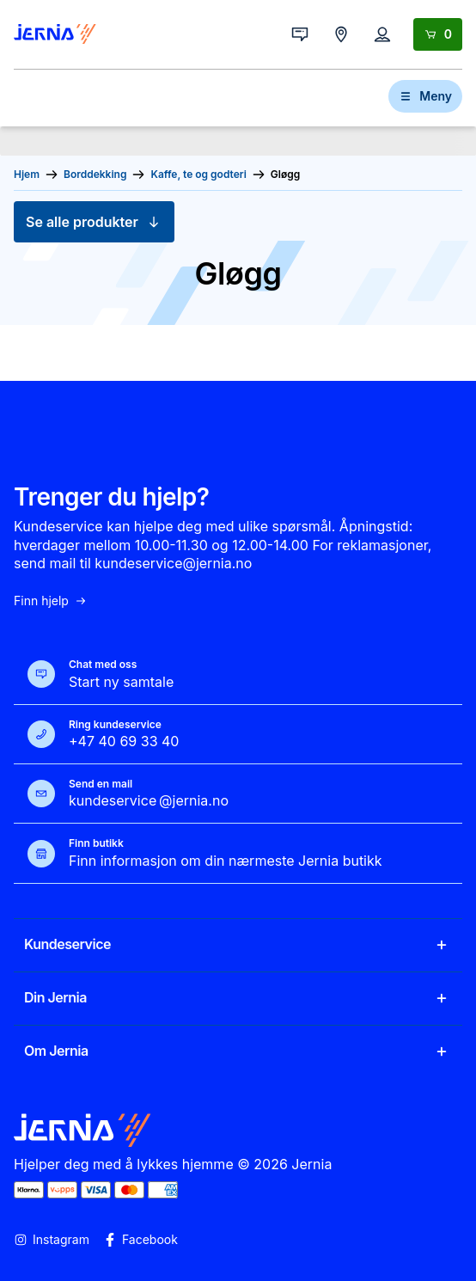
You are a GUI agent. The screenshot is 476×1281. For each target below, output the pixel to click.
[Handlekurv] (437, 34)
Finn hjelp (51, 601)
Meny (425, 96)
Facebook (140, 1240)
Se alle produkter (94, 221)
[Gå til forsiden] (55, 34)
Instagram (51, 1240)
